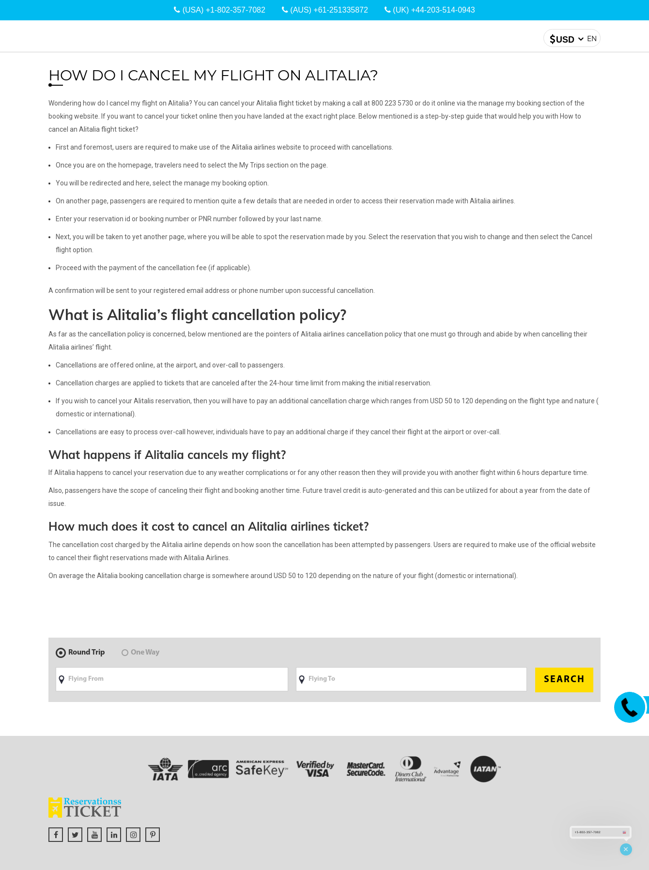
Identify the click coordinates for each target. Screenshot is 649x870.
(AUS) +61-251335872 (325, 10)
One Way (140, 652)
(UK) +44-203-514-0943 (430, 10)
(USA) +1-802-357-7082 (219, 10)
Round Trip (80, 652)
